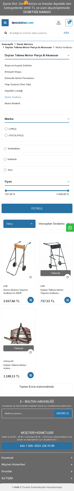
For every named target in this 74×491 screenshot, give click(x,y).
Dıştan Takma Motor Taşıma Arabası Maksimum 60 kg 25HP (53, 291)
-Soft (15, 487)
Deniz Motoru (25, 44)
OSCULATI (14, 135)
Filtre (19, 224)
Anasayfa (7, 44)
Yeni (8, 169)
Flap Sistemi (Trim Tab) (18, 84)
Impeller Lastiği (13, 90)
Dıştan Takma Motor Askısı (14, 367)
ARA (66, 32)
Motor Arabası (13, 97)
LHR (10, 128)
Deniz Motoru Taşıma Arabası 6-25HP (15, 291)
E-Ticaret (25, 487)
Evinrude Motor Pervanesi (19, 78)
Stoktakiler (12, 148)
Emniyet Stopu (13, 71)
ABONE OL (62, 413)
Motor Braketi (12, 103)
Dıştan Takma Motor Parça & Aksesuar (28, 47)
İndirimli (10, 159)
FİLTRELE (37, 208)
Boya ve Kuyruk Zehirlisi (18, 65)
